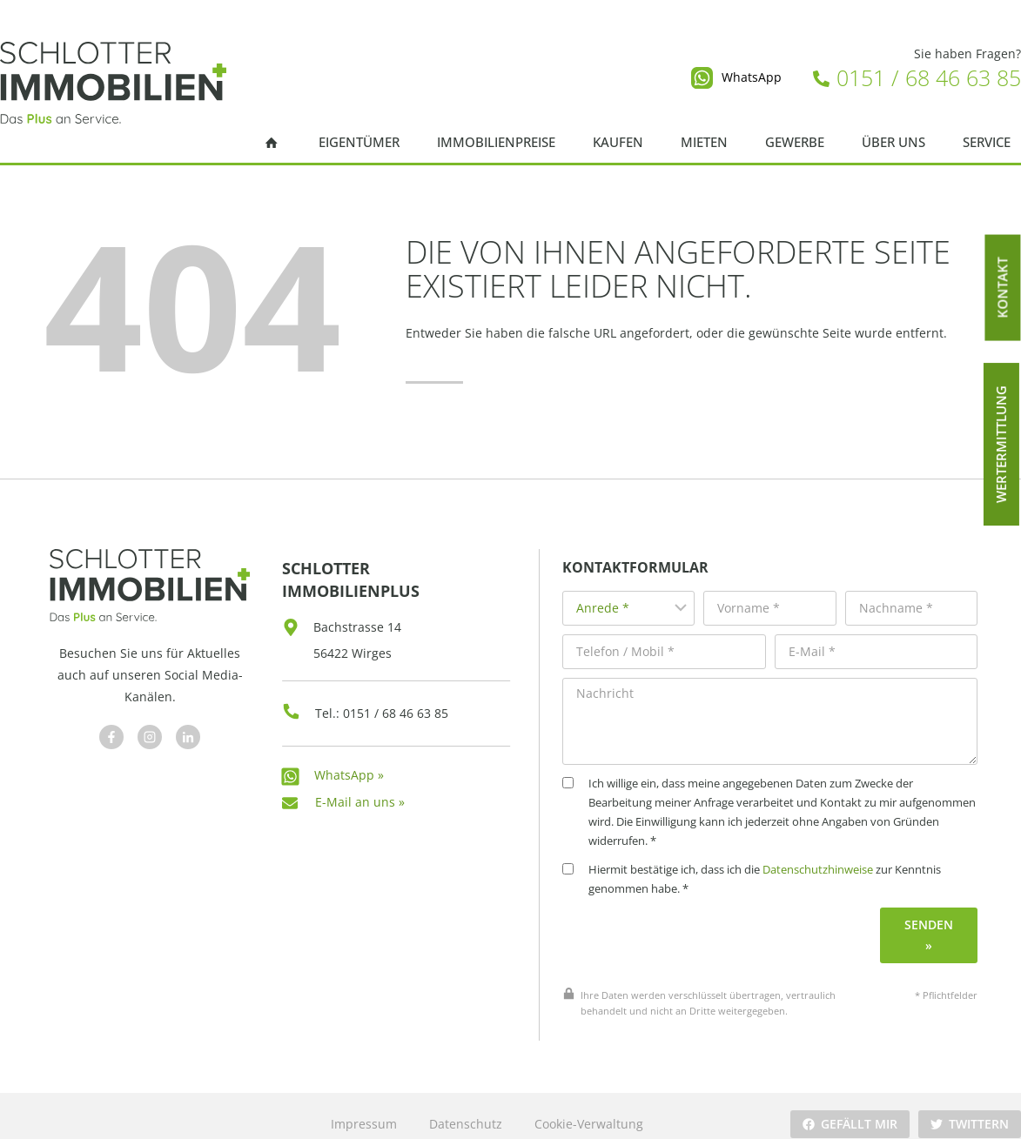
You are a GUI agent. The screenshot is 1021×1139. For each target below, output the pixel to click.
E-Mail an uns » (360, 789)
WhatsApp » (349, 762)
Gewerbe (794, 142)
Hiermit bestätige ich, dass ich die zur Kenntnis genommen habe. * (772, 863)
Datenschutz (464, 1107)
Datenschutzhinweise (838, 853)
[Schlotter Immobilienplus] (113, 83)
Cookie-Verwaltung (588, 1107)
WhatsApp (752, 77)
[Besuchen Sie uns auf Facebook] (109, 731)
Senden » (932, 918)
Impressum (363, 1107)
